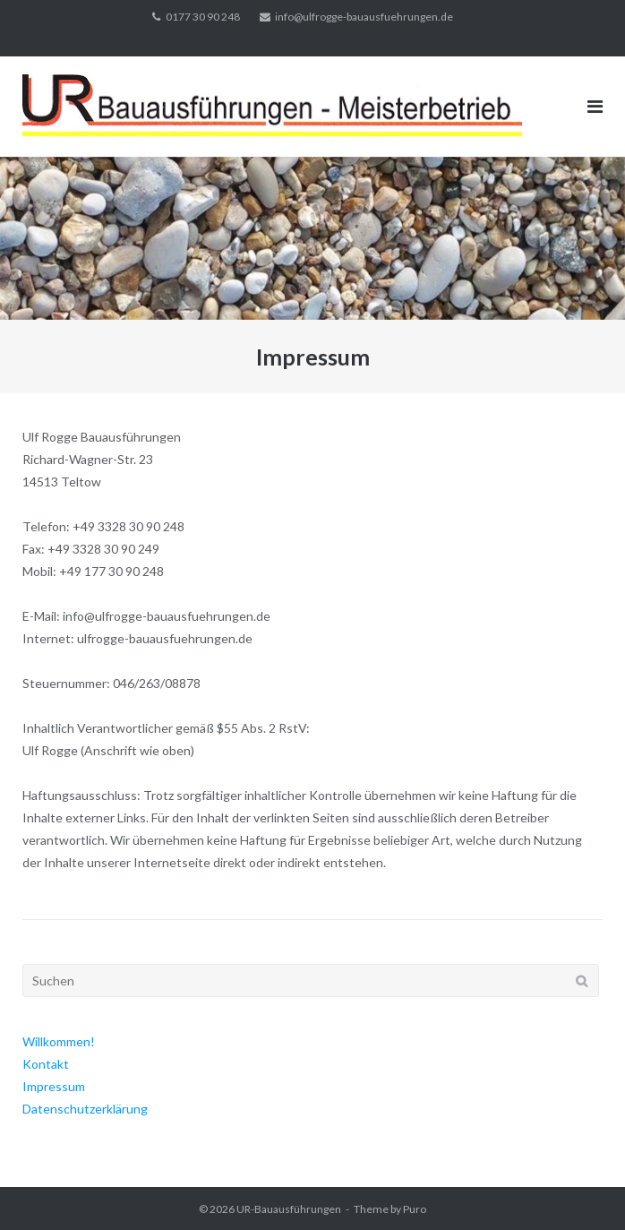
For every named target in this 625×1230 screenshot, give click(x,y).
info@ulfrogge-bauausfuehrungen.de (364, 16)
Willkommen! (58, 1041)
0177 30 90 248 (203, 16)
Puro (414, 1209)
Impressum (53, 1086)
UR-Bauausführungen (288, 1209)
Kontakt (45, 1063)
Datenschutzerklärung (85, 1108)
